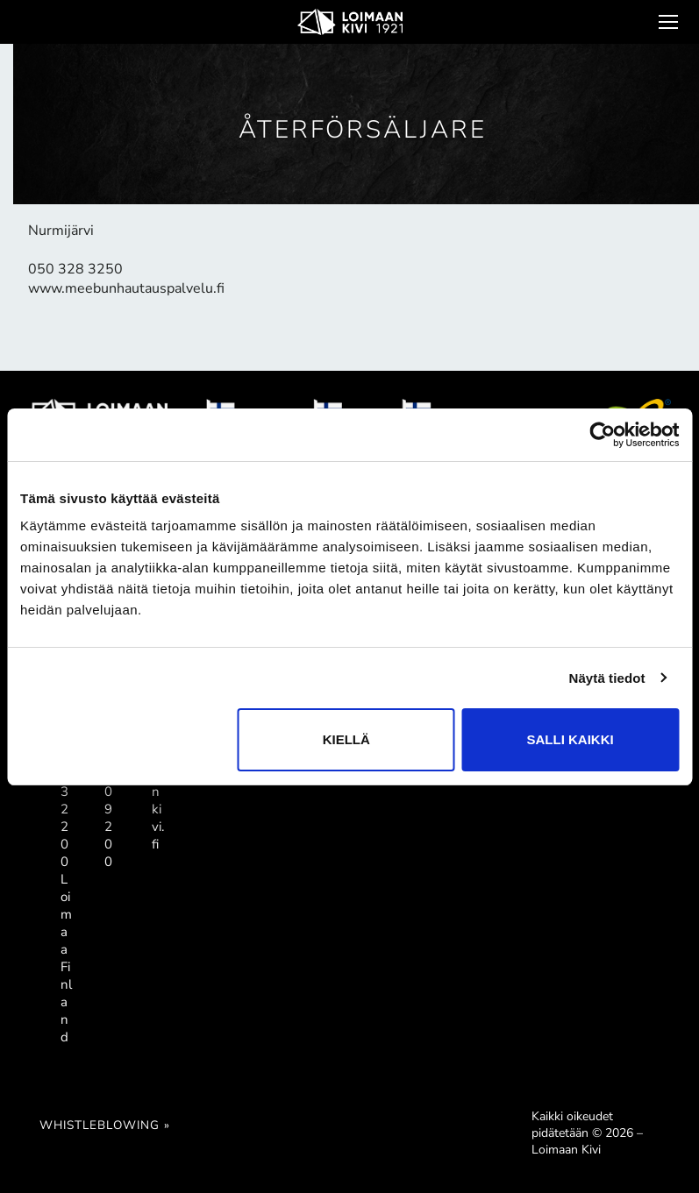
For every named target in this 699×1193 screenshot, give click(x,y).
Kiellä (346, 739)
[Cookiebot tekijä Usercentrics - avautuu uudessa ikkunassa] (602, 435)
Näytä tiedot (607, 678)
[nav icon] (666, 22)
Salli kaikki (570, 739)
